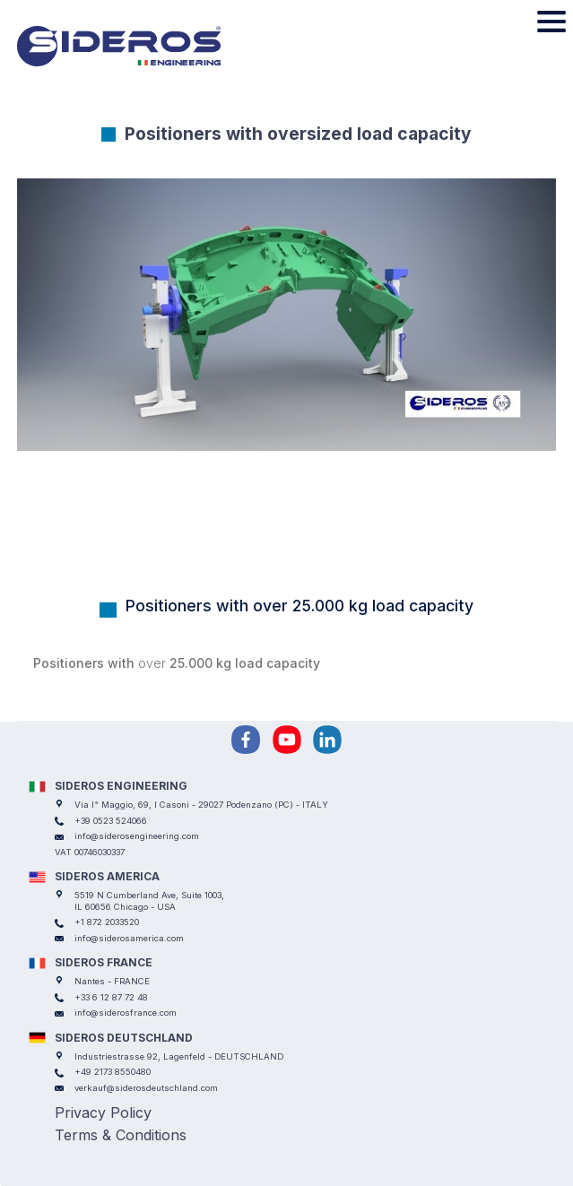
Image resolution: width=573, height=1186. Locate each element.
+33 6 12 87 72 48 (111, 997)
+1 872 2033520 (106, 922)
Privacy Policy (103, 1112)
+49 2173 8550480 (112, 1072)
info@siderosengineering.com (136, 836)
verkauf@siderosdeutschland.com (146, 1088)
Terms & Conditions (121, 1135)
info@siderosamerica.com (129, 938)
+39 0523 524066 (110, 821)
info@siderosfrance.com (125, 1012)
